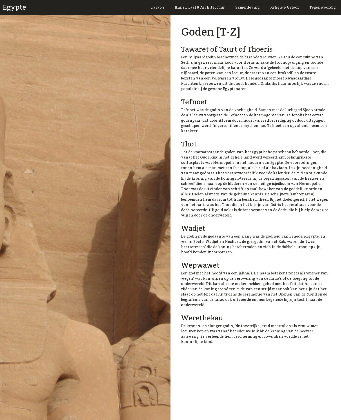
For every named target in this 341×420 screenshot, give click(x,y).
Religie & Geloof (284, 7)
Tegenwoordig (322, 7)
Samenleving (247, 7)
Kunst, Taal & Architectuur (200, 7)
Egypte (14, 7)
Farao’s (157, 7)
